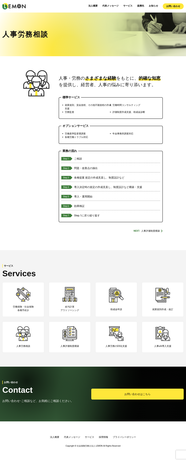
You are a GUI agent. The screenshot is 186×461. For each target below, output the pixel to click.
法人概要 (93, 5)
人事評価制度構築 (150, 230)
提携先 (140, 5)
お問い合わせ (173, 6)
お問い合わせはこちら (137, 394)
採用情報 (103, 437)
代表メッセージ (110, 5)
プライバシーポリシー (124, 437)
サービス (128, 5)
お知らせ (153, 5)
